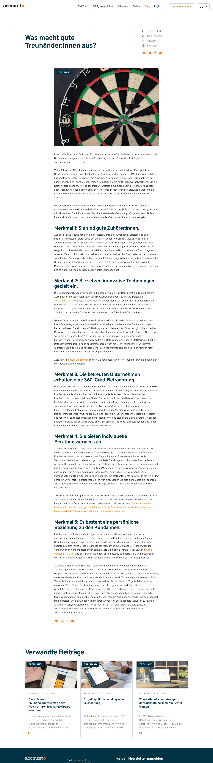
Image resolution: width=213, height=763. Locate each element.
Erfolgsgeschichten (103, 6)
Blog (147, 6)
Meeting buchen (182, 7)
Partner (136, 6)
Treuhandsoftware (64, 300)
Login (157, 6)
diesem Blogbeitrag (78, 360)
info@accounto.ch (81, 760)
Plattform (82, 6)
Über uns (123, 6)
